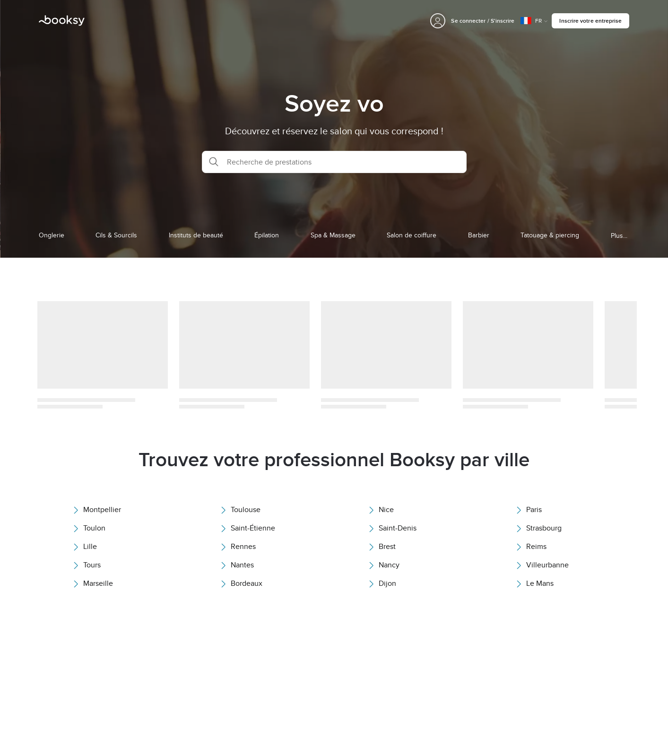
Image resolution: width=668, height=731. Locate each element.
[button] (334, 162)
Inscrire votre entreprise (590, 21)
